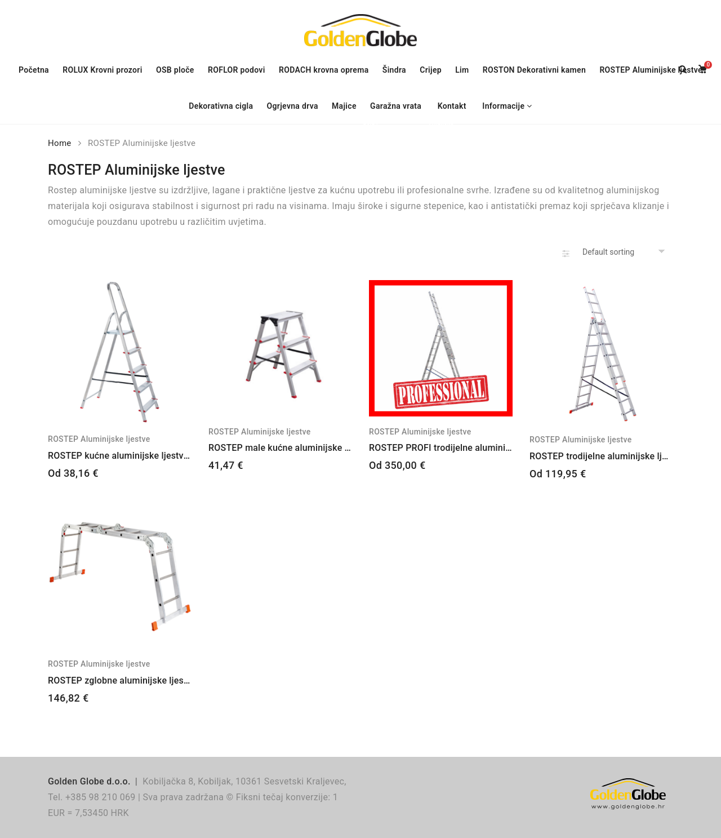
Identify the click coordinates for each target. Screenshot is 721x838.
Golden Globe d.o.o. (89, 781)
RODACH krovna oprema (324, 69)
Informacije (503, 105)
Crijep (431, 69)
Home (60, 143)
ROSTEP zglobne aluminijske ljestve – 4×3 (135, 680)
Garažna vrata (398, 107)
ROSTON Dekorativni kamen (534, 69)
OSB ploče (175, 69)
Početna (34, 69)
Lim (462, 69)
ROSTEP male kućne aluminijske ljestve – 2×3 (303, 447)
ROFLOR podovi (239, 70)
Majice (347, 107)
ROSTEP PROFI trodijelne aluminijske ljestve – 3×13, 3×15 (488, 447)
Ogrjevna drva (292, 105)
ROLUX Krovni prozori (105, 71)
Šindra (394, 69)
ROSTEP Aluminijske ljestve (650, 69)
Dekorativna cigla (221, 105)
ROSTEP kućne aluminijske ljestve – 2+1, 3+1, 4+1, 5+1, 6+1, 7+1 (181, 455)
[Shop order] (625, 252)
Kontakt (452, 105)
